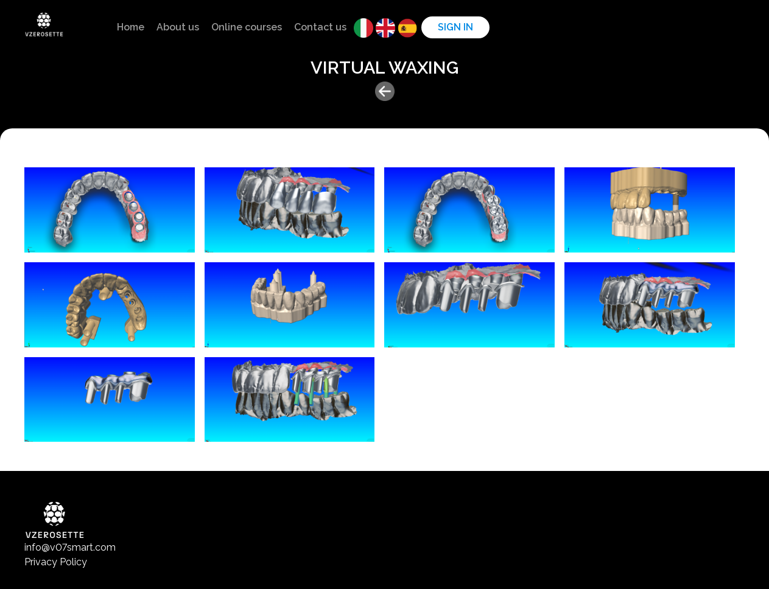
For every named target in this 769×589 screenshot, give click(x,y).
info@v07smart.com (70, 547)
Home (130, 27)
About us (177, 27)
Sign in (455, 27)
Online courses (246, 27)
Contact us (320, 27)
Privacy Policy (55, 562)
